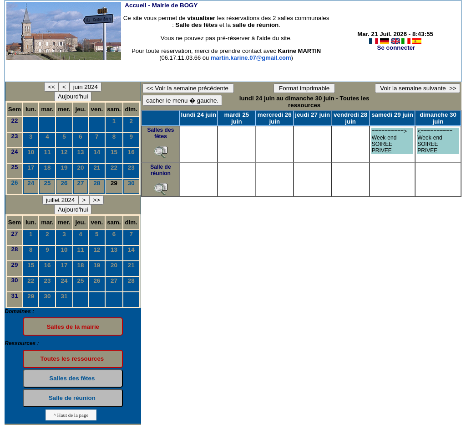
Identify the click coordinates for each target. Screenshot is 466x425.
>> (96, 200)
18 (47, 167)
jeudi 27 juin (312, 114)
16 (131, 152)
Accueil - (161, 5)
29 (14, 264)
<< (51, 86)
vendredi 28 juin (350, 118)
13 (80, 152)
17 (30, 167)
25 (14, 167)
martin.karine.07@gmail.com (251, 57)
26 (14, 182)
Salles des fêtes (160, 133)
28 (96, 183)
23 (14, 136)
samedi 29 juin (392, 114)
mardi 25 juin (236, 118)
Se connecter (396, 47)
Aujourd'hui (73, 96)
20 (80, 167)
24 (14, 151)
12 (64, 152)
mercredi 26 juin (275, 118)
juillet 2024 (60, 200)
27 (80, 183)
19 (64, 167)
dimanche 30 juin (438, 118)
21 (96, 167)
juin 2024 (85, 86)
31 (14, 295)
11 (47, 152)
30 (131, 183)
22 (14, 120)
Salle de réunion (160, 170)
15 (114, 152)
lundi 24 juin (199, 114)
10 (30, 152)
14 (96, 152)
